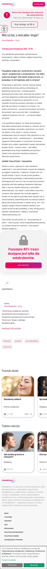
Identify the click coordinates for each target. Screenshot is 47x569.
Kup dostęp (23, 265)
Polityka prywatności (13, 532)
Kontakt (8, 521)
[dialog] (23, 557)
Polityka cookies (11, 536)
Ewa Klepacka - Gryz (10, 40)
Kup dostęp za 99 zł (24, 24)
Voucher (8, 517)
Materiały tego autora (11, 328)
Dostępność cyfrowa (13, 540)
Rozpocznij (39, 4)
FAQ (6, 525)
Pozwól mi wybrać (9, 560)
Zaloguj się (38, 18)
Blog (6, 513)
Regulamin (8, 528)
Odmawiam (12, 565)
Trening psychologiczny (17, 48)
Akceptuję (34, 565)
